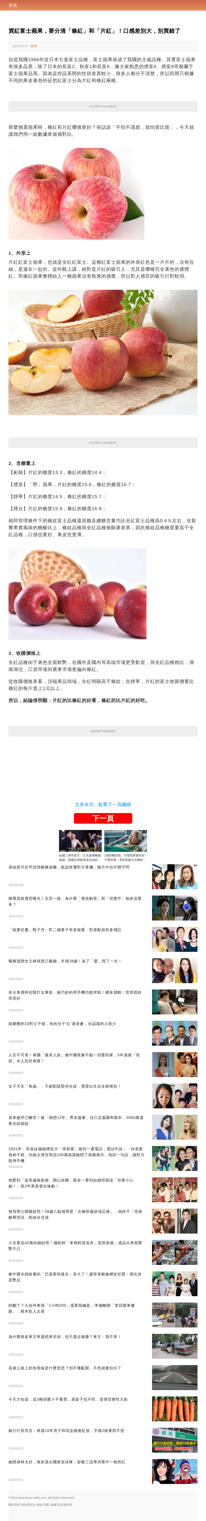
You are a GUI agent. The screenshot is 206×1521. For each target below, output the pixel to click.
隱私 (47, 1504)
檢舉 (34, 46)
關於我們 (14, 1504)
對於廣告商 (64, 1504)
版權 (53, 1504)
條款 (40, 1504)
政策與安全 (28, 1504)
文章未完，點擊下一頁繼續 (103, 804)
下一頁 (103, 818)
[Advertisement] (103, 766)
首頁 (12, 5)
